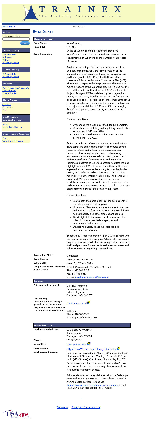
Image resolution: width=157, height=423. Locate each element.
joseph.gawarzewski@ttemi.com (91, 276)
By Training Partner (10, 62)
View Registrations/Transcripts (15, 88)
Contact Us (7, 107)
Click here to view (76, 303)
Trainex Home (8, 26)
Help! (4, 109)
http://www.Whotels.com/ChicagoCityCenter (91, 349)
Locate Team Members (12, 127)
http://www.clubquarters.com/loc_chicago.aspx (92, 385)
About (5, 124)
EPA (4, 138)
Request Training (9, 93)
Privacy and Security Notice (86, 407)
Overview (6, 104)
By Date (6, 60)
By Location (7, 57)
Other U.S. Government (12, 141)
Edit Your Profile (9, 90)
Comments (62, 407)
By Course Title (9, 54)
